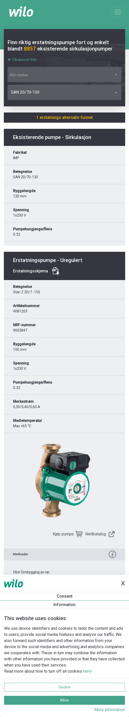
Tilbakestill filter (22, 60)
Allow (64, 700)
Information (64, 604)
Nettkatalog (95, 534)
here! (87, 671)
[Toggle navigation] (118, 12)
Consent (65, 596)
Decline (65, 687)
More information (109, 709)
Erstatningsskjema (30, 271)
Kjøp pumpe (63, 534)
